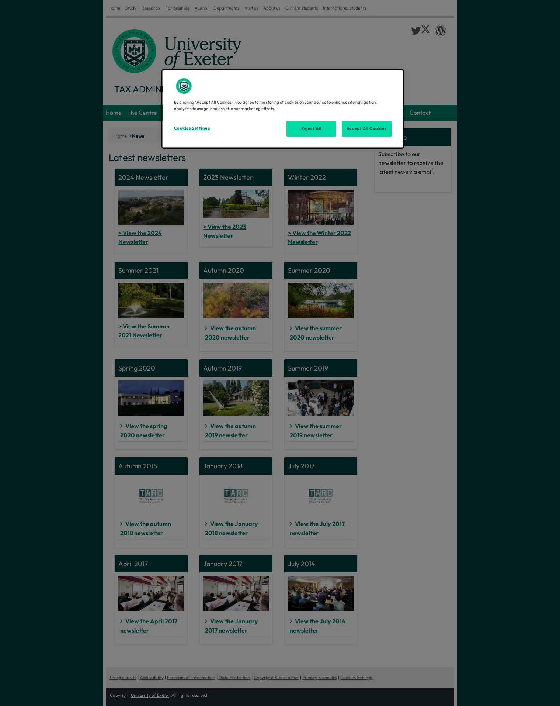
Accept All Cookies (366, 128)
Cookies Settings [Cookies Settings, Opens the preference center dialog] (192, 128)
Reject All (311, 128)
